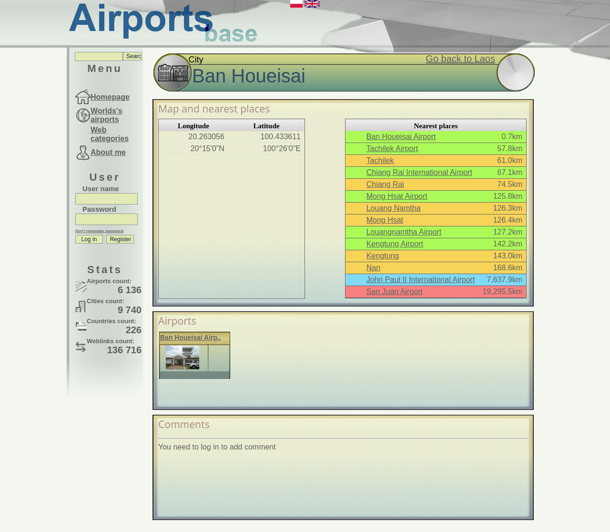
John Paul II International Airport (420, 280)
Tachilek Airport (392, 148)
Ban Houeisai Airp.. (190, 337)
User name (100, 188)
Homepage (110, 97)
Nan (373, 268)
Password (99, 209)
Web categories (110, 134)
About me (108, 152)
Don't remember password (99, 231)
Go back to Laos (460, 58)
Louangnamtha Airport (403, 232)
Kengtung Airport (394, 244)
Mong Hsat (384, 220)
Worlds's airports (106, 115)
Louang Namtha (393, 208)
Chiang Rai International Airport (419, 172)
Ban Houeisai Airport (401, 137)
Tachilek (380, 160)
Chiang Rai (385, 184)
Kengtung (382, 256)
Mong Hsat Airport (396, 196)
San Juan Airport (394, 291)
